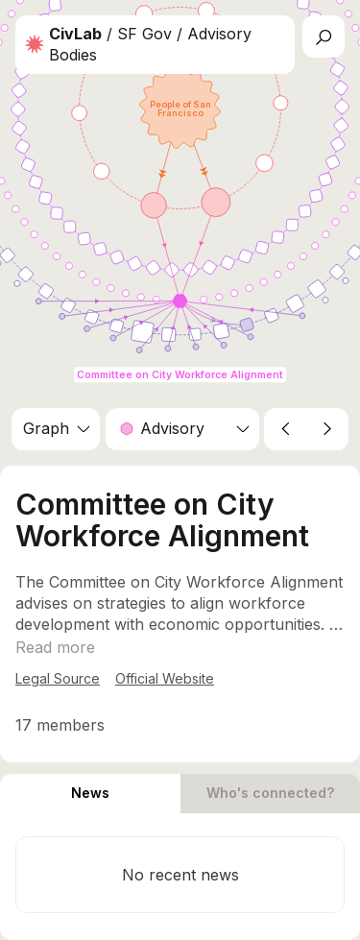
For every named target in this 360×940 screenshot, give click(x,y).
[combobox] (56, 429)
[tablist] (180, 793)
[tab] (90, 793)
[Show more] (55, 647)
